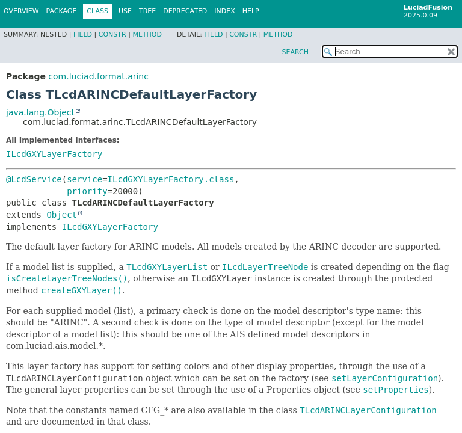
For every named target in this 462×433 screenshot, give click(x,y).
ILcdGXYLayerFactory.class (171, 179)
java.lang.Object (40, 112)
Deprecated (185, 11)
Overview (21, 11)
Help (250, 11)
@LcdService (34, 179)
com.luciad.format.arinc (98, 76)
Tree (147, 11)
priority (87, 191)
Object (61, 215)
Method (147, 34)
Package (61, 11)
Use (125, 11)
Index (224, 11)
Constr (112, 34)
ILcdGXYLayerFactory (54, 154)
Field (82, 34)
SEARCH (295, 52)
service (84, 179)
